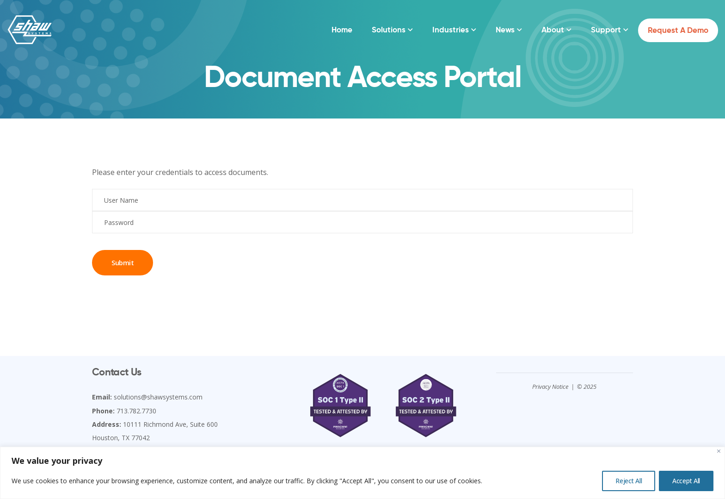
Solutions (389, 30)
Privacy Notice (550, 386)
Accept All (686, 480)
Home (342, 30)
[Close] (719, 451)
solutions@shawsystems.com (158, 397)
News (505, 30)
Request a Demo (678, 30)
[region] (362, 473)
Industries (450, 30)
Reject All (628, 480)
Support (606, 30)
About (552, 30)
